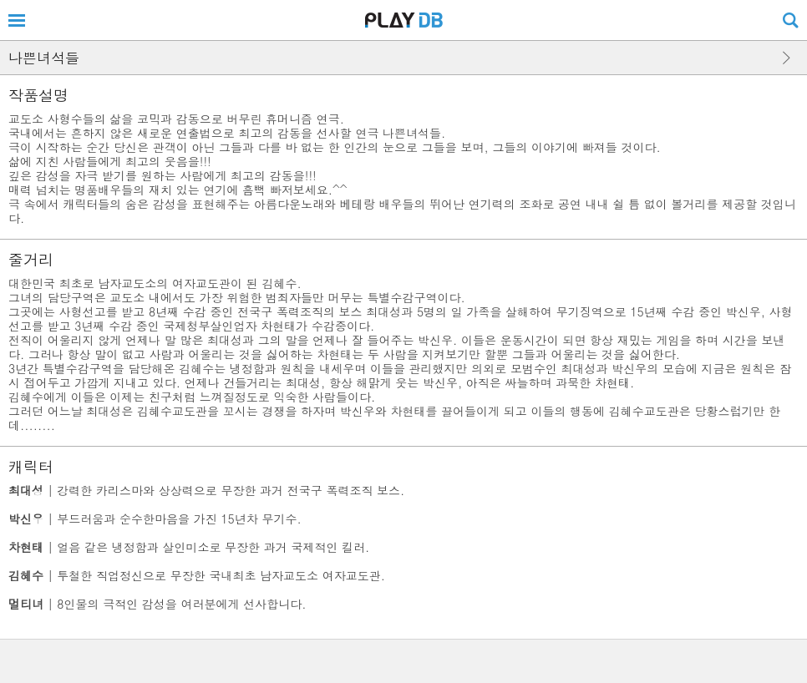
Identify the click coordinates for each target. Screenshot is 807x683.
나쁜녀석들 (43, 58)
